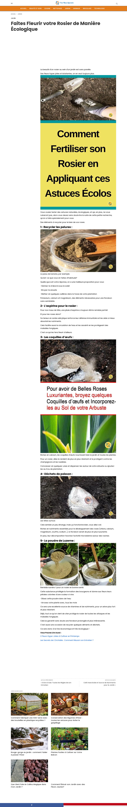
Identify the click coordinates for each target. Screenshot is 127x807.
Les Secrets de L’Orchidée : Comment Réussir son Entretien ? (67, 640)
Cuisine (47, 8)
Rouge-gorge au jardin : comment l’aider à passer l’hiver (98, 716)
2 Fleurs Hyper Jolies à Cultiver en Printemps (59, 636)
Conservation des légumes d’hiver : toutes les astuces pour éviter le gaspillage (62, 717)
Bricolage (87, 8)
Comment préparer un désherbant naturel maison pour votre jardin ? (98, 778)
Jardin (67, 8)
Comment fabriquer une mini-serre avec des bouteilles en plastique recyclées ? (26, 717)
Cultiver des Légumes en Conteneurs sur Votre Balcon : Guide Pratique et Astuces (63, 779)
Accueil (23, 8)
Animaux (76, 8)
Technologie (99, 8)
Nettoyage (57, 8)
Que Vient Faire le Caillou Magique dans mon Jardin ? (62, 748)
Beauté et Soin (35, 8)
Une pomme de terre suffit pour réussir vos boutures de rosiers (25, 778)
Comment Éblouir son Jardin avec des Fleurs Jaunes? (98, 748)
